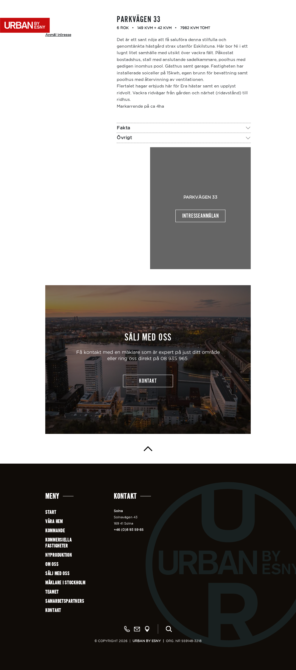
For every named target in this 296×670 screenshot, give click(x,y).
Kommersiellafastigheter (58, 543)
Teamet (51, 592)
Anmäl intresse (58, 35)
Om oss (51, 564)
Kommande (55, 531)
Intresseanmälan (200, 216)
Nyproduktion (58, 555)
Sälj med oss (57, 573)
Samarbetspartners (64, 601)
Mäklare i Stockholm (65, 583)
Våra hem (54, 521)
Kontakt (53, 610)
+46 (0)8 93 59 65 (129, 529)
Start (50, 512)
